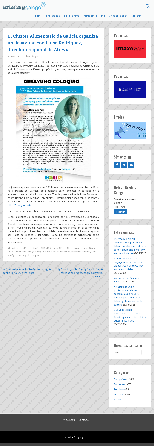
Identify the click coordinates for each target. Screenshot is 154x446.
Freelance (119, 389)
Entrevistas (120, 384)
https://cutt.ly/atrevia (19, 205)
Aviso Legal (69, 420)
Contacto (136, 16)
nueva (117, 399)
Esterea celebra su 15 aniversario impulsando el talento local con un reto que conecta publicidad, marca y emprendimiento (130, 246)
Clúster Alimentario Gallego (21, 251)
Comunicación (52, 251)
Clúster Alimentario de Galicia (81, 248)
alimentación (33, 248)
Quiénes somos (52, 16)
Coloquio (39, 251)
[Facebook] (117, 165)
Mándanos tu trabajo (94, 16)
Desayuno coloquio (80, 251)
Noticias (15, 248)
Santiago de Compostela (30, 255)
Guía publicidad (71, 16)
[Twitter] (124, 165)
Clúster (62, 248)
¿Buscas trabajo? (118, 16)
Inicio (37, 16)
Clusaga (54, 248)
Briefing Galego (35, 56)
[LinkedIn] (131, 165)
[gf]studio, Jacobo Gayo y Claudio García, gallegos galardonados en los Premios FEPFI (81, 273)
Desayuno (65, 251)
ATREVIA (45, 248)
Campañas (120, 379)
